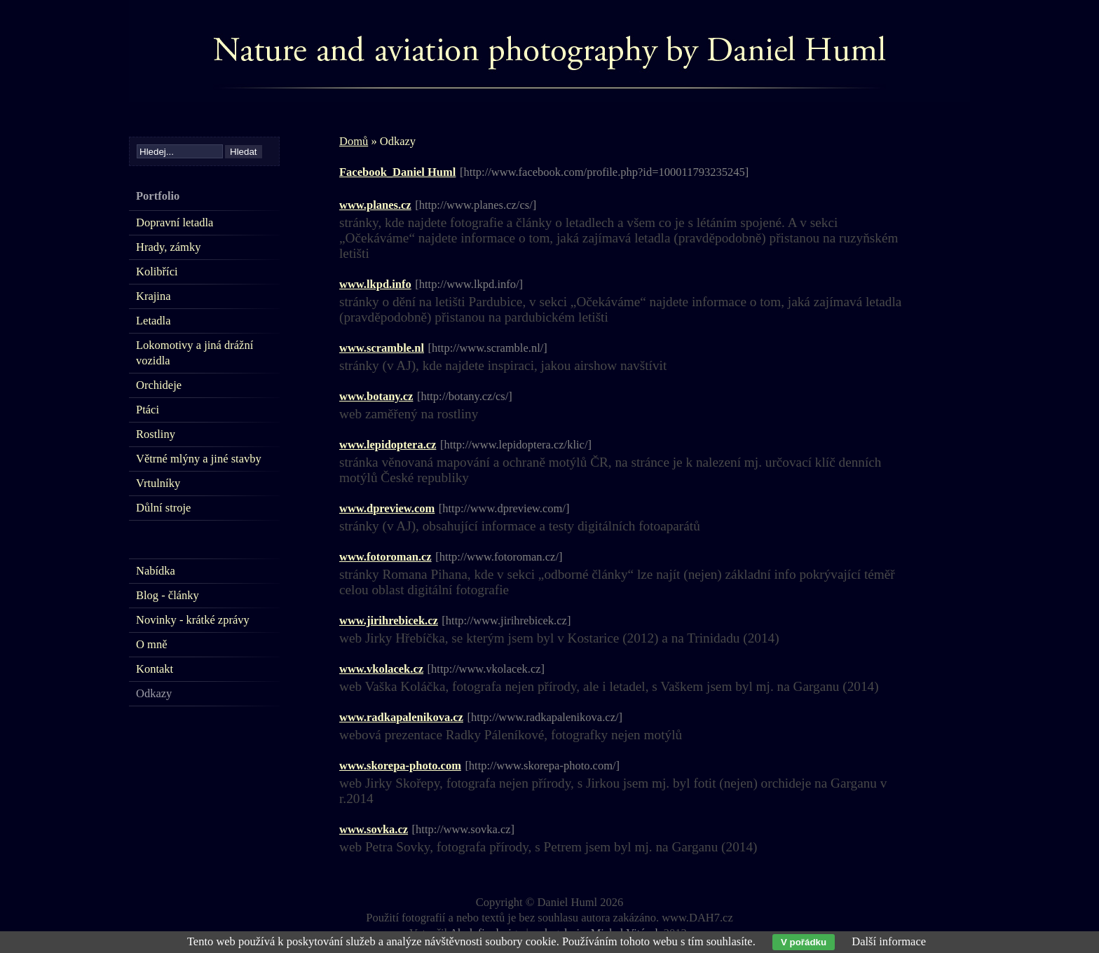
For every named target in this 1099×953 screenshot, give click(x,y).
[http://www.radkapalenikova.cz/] (544, 717)
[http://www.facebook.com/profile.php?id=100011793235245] (604, 172)
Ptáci (147, 409)
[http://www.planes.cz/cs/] (475, 205)
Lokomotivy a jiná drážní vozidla (194, 352)
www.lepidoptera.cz (387, 444)
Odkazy (154, 693)
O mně (151, 644)
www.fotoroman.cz (385, 556)
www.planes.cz (375, 205)
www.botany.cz (376, 396)
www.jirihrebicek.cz (388, 620)
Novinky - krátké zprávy (193, 619)
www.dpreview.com (387, 508)
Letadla (153, 320)
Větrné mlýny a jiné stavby (198, 458)
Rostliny (155, 434)
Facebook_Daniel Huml (397, 172)
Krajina (153, 296)
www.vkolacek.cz (381, 669)
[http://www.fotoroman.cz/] (498, 556)
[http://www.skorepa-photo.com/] (542, 765)
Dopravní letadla (174, 222)
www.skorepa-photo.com (400, 765)
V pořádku (803, 942)
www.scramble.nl (381, 348)
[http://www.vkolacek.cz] (486, 669)
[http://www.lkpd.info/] (469, 284)
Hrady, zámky (168, 247)
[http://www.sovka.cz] (463, 829)
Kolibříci (157, 271)
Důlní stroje (163, 507)
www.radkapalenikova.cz (401, 717)
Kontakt (154, 669)
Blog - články (167, 595)
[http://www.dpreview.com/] (504, 508)
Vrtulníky (158, 483)
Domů (353, 141)
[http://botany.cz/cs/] (464, 396)
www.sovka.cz (373, 829)
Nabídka (155, 570)
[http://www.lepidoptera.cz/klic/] (516, 444)
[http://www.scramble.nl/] (487, 348)
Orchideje (159, 385)
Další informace (889, 941)
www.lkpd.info (375, 284)
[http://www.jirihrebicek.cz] (506, 620)
